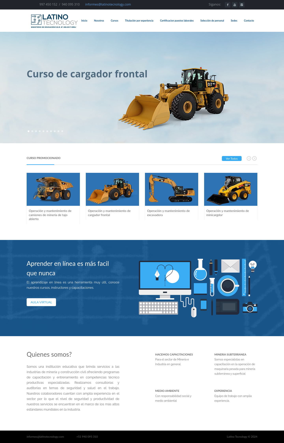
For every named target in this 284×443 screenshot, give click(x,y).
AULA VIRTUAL (41, 302)
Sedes (234, 20)
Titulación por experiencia (139, 20)
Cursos (114, 20)
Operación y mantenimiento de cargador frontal (109, 213)
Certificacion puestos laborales (177, 20)
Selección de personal (212, 20)
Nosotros (99, 20)
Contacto (249, 20)
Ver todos (232, 158)
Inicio (84, 20)
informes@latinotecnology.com (108, 4)
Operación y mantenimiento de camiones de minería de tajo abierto (50, 215)
